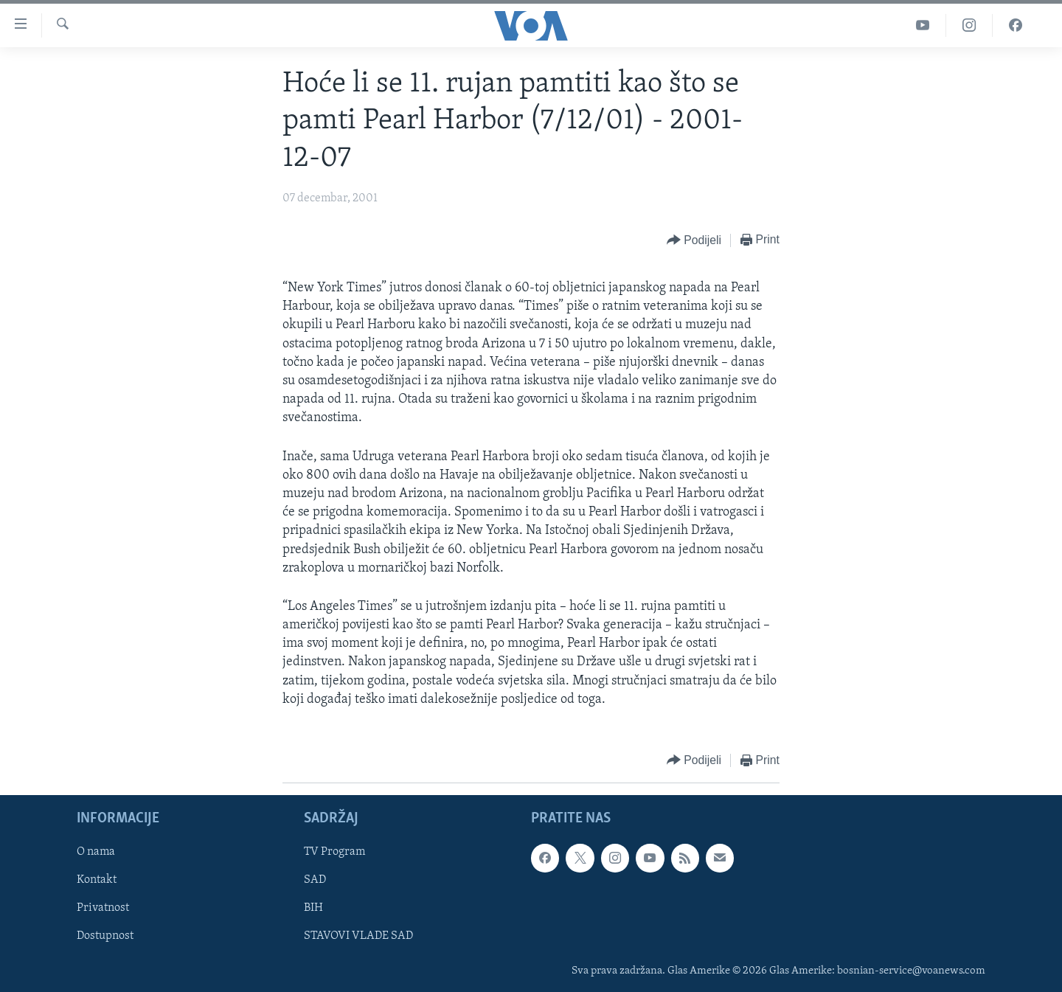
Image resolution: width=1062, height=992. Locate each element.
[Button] (694, 241)
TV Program (334, 852)
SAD (315, 881)
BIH (313, 909)
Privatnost (103, 909)
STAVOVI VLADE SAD (358, 937)
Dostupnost (105, 937)
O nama (96, 852)
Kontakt (97, 881)
